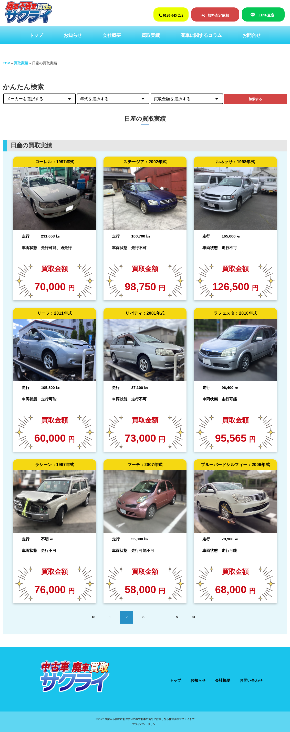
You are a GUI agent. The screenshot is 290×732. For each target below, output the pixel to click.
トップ (36, 35)
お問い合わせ (251, 680)
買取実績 (150, 35)
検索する (255, 99)
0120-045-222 (171, 15)
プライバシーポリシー (145, 724)
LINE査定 (266, 15)
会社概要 (111, 35)
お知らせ (73, 35)
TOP (6, 63)
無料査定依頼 (215, 15)
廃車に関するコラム (201, 35)
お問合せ (251, 35)
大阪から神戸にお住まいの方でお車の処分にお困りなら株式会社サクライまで (149, 719)
